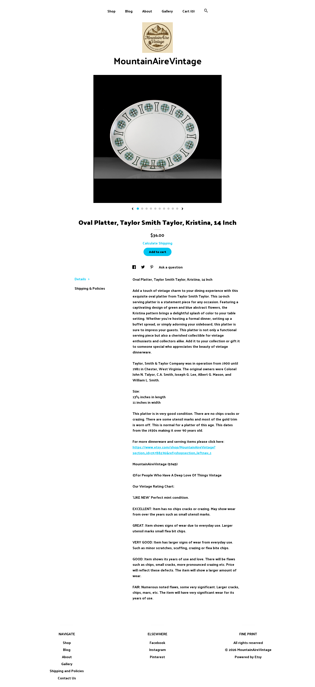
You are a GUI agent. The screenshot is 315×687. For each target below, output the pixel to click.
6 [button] (160, 209)
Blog (129, 11)
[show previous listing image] (132, 209)
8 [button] (168, 209)
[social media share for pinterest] (152, 267)
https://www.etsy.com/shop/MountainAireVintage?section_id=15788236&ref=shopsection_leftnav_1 (174, 450)
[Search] (206, 11)
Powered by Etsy (248, 657)
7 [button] (164, 209)
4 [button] (151, 209)
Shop (111, 11)
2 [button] (142, 209)
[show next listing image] (182, 209)
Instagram (157, 649)
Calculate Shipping (157, 243)
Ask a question (171, 267)
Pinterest (157, 657)
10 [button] (177, 209)
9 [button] (173, 209)
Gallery (167, 11)
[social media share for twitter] (143, 267)
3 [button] (146, 209)
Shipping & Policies (90, 288)
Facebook (157, 642)
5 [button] (155, 209)
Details (82, 279)
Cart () (188, 11)
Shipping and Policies (67, 671)
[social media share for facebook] (134, 267)
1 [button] (138, 209)
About (147, 11)
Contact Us (67, 678)
